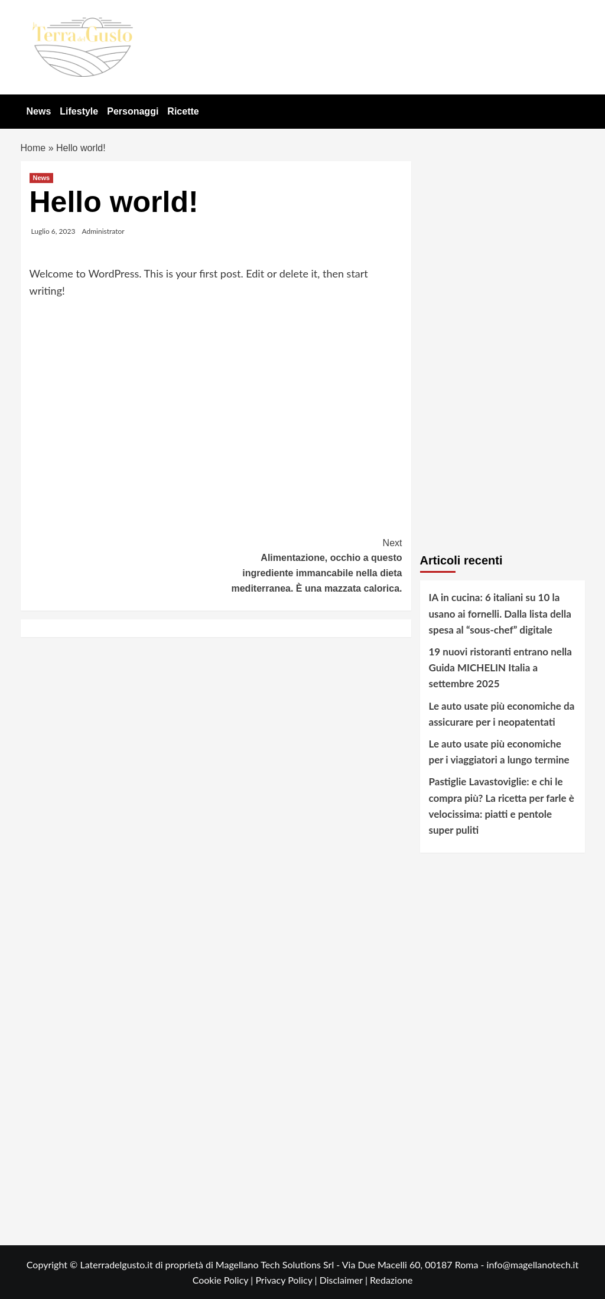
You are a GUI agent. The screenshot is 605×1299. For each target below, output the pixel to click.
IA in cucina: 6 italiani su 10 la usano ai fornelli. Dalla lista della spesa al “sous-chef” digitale (500, 613)
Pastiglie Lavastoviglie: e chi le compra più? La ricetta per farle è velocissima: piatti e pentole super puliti (501, 805)
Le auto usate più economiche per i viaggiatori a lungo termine (499, 751)
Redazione (391, 1279)
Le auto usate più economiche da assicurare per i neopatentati (502, 714)
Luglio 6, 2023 (53, 231)
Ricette (183, 111)
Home (33, 148)
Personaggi (132, 111)
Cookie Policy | (224, 1279)
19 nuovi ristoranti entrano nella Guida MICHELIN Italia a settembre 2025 (500, 667)
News (39, 111)
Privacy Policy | (287, 1279)
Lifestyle (79, 111)
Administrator (103, 231)
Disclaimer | (345, 1279)
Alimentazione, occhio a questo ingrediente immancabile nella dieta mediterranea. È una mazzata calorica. (309, 564)
